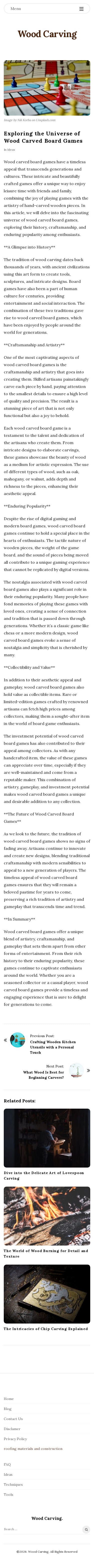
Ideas (11, 149)
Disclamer (12, 1429)
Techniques (13, 1484)
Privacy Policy (15, 1439)
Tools (8, 1494)
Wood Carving (47, 34)
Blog (8, 1409)
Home (9, 1399)
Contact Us (13, 1419)
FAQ (7, 1464)
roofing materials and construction (33, 1448)
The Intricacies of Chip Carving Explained (46, 1329)
